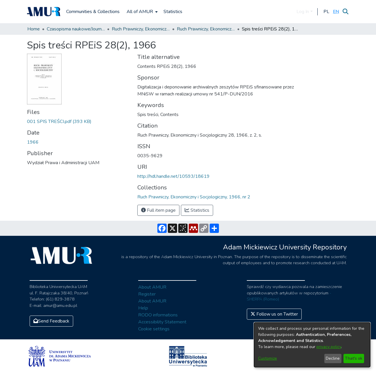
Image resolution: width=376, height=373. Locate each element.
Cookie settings (154, 329)
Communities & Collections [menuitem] (93, 11)
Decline (333, 358)
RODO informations (158, 315)
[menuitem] (141, 11)
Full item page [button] (158, 210)
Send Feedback (51, 321)
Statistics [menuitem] (172, 11)
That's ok (353, 358)
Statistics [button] (197, 210)
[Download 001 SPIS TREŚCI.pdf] (59, 121)
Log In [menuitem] (302, 11)
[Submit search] (345, 11)
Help (143, 308)
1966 (33, 142)
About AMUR (152, 287)
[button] (326, 11)
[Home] (44, 11)
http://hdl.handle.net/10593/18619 (173, 176)
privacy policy (328, 347)
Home (33, 29)
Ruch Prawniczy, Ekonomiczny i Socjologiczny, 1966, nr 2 (206, 29)
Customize (267, 358)
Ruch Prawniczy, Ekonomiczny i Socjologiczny (141, 29)
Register (147, 294)
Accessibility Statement (162, 322)
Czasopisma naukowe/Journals (76, 29)
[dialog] (312, 345)
